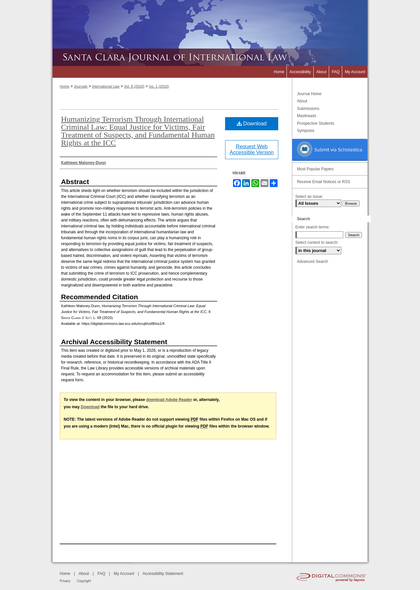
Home (64, 86)
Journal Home (309, 94)
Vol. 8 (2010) (134, 86)
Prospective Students (315, 123)
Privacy (65, 581)
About (302, 101)
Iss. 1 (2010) (159, 86)
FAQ (101, 573)
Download (252, 123)
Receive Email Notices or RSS (323, 181)
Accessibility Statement (163, 573)
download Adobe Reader (169, 399)
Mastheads (306, 116)
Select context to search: (316, 242)
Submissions (308, 108)
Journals (81, 86)
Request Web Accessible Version (252, 149)
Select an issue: (309, 196)
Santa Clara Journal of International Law (210, 57)
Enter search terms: (312, 227)
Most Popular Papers (315, 169)
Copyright (84, 581)
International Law (105, 86)
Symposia (305, 130)
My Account (124, 573)
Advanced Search (312, 261)
